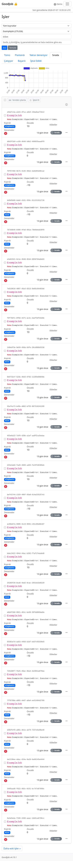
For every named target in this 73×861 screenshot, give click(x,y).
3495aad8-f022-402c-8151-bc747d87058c (25, 789)
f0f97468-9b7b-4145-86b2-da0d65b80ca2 (25, 171)
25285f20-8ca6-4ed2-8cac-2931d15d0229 (25, 583)
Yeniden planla (17, 100)
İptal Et (34, 100)
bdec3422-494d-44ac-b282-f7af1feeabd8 (25, 553)
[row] (36, 122)
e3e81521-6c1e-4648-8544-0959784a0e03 (25, 259)
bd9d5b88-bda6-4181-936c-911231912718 (25, 200)
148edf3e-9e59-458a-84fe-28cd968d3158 (25, 348)
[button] (66, 104)
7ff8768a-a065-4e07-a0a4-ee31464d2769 (25, 701)
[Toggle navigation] (67, 4)
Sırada (55, 55)
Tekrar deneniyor (38, 55)
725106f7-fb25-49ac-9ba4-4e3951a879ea (25, 671)
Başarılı (22, 60)
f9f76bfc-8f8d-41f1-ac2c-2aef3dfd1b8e (25, 318)
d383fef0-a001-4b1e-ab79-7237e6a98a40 (25, 730)
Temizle (12, 47)
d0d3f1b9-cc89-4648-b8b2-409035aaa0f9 (25, 142)
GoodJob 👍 (9, 4)
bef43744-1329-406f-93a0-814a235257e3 (25, 495)
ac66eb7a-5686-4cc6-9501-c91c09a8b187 (25, 524)
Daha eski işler (12, 848)
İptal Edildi (36, 60)
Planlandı (20, 55)
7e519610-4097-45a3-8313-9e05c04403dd (25, 289)
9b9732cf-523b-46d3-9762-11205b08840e (25, 377)
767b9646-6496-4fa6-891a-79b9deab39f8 (25, 230)
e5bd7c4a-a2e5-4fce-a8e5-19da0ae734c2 (25, 112)
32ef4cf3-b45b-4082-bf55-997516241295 (25, 406)
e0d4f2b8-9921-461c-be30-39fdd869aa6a (25, 612)
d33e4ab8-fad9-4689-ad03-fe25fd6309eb (25, 465)
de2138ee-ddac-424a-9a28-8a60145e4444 (25, 760)
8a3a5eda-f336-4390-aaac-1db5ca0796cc (25, 818)
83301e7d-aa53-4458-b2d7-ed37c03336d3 (25, 642)
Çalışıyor (8, 60)
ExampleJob (14, 115)
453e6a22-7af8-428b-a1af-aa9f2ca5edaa (25, 436)
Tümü (7, 55)
